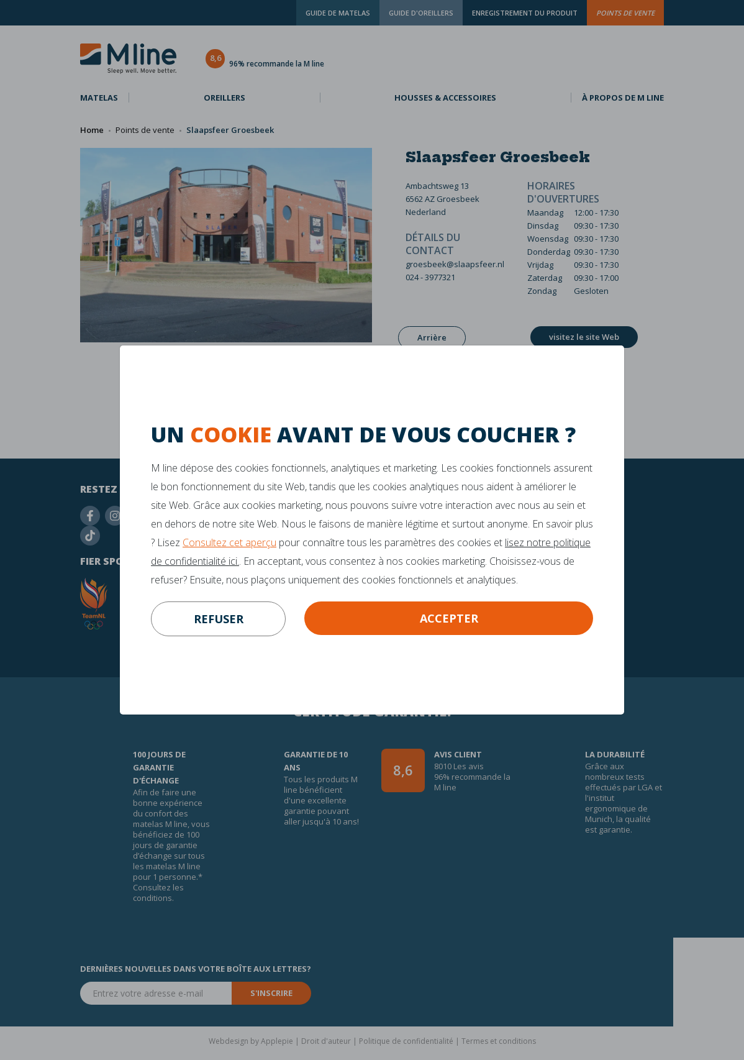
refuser (218, 618)
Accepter (449, 618)
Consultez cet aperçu (229, 542)
